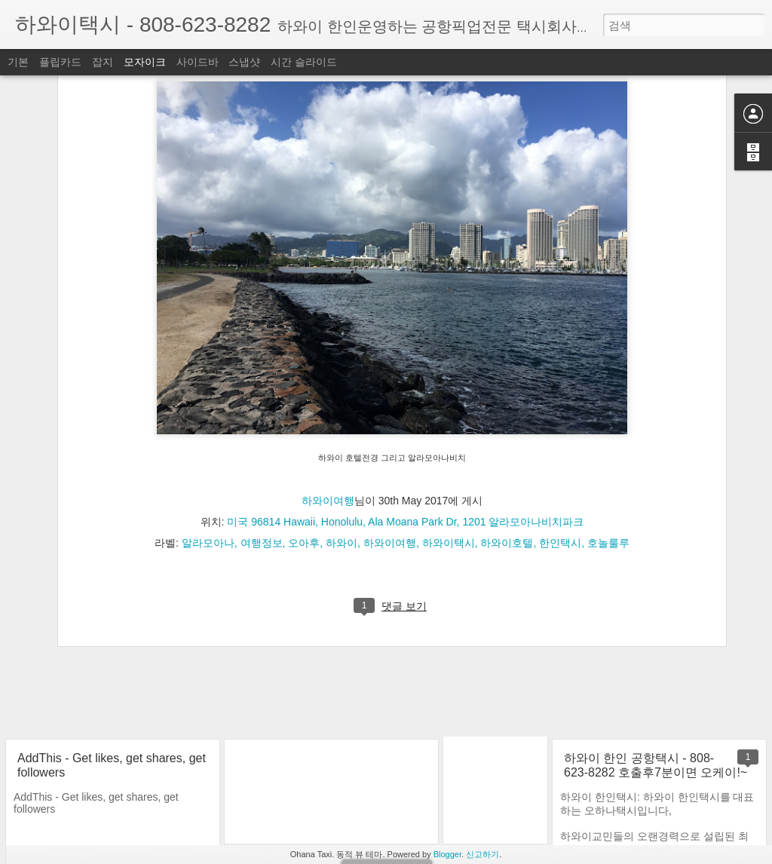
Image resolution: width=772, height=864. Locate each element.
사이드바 (197, 62)
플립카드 (60, 62)
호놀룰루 (608, 421)
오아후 (304, 421)
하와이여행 (328, 378)
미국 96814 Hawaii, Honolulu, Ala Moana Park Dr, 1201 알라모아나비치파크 (405, 400)
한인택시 (560, 421)
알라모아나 (208, 421)
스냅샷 (244, 62)
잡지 (102, 62)
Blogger (447, 854)
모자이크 (145, 62)
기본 (18, 62)
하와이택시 (448, 421)
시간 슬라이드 (304, 62)
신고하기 (482, 854)
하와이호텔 (506, 421)
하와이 (341, 421)
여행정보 (261, 421)
